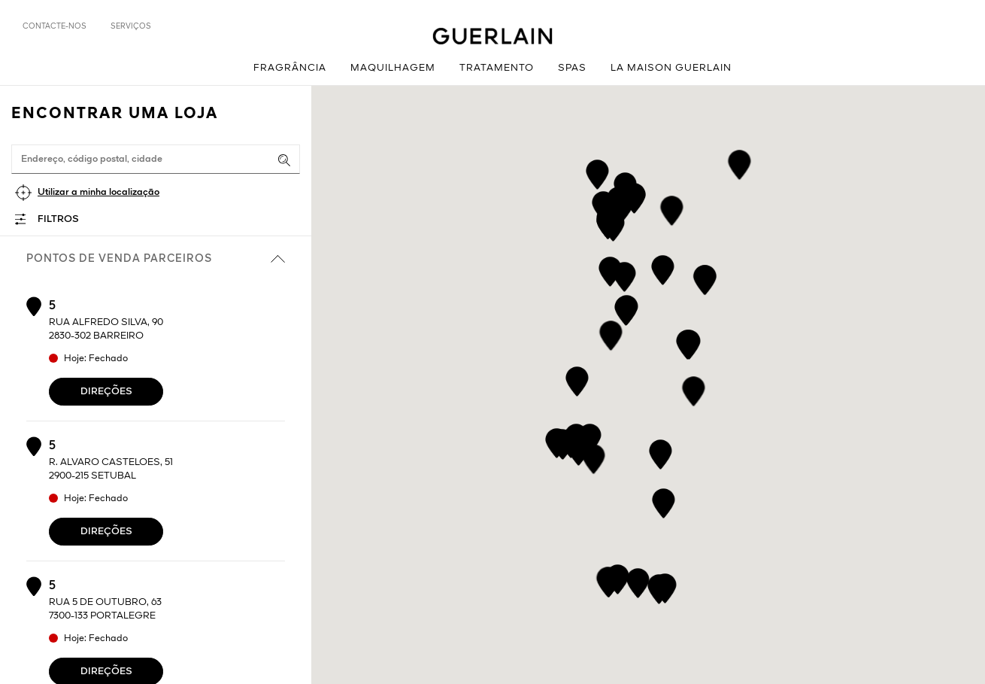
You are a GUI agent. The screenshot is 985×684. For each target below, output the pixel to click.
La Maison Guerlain (671, 68)
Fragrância (289, 68)
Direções (106, 392)
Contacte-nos (54, 26)
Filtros (58, 219)
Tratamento (496, 68)
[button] (694, 389)
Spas (572, 68)
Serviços (131, 26)
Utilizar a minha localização (98, 192)
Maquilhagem (392, 68)
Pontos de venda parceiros (155, 258)
